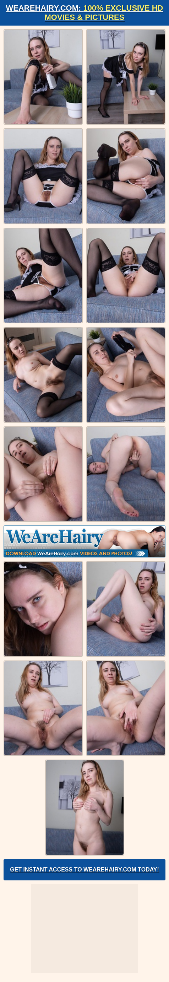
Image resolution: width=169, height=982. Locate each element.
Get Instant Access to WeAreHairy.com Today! (84, 870)
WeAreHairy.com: (84, 13)
